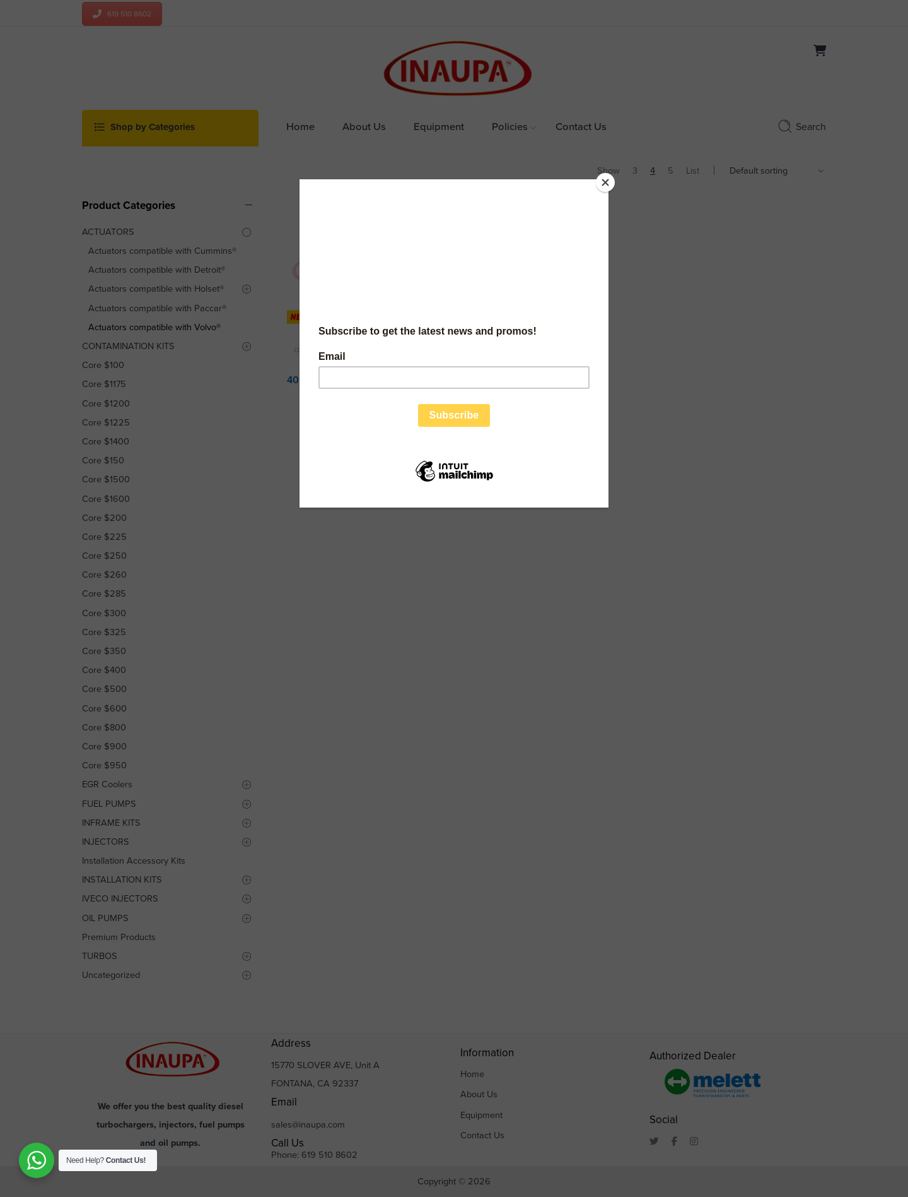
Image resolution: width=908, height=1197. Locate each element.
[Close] (605, 182)
